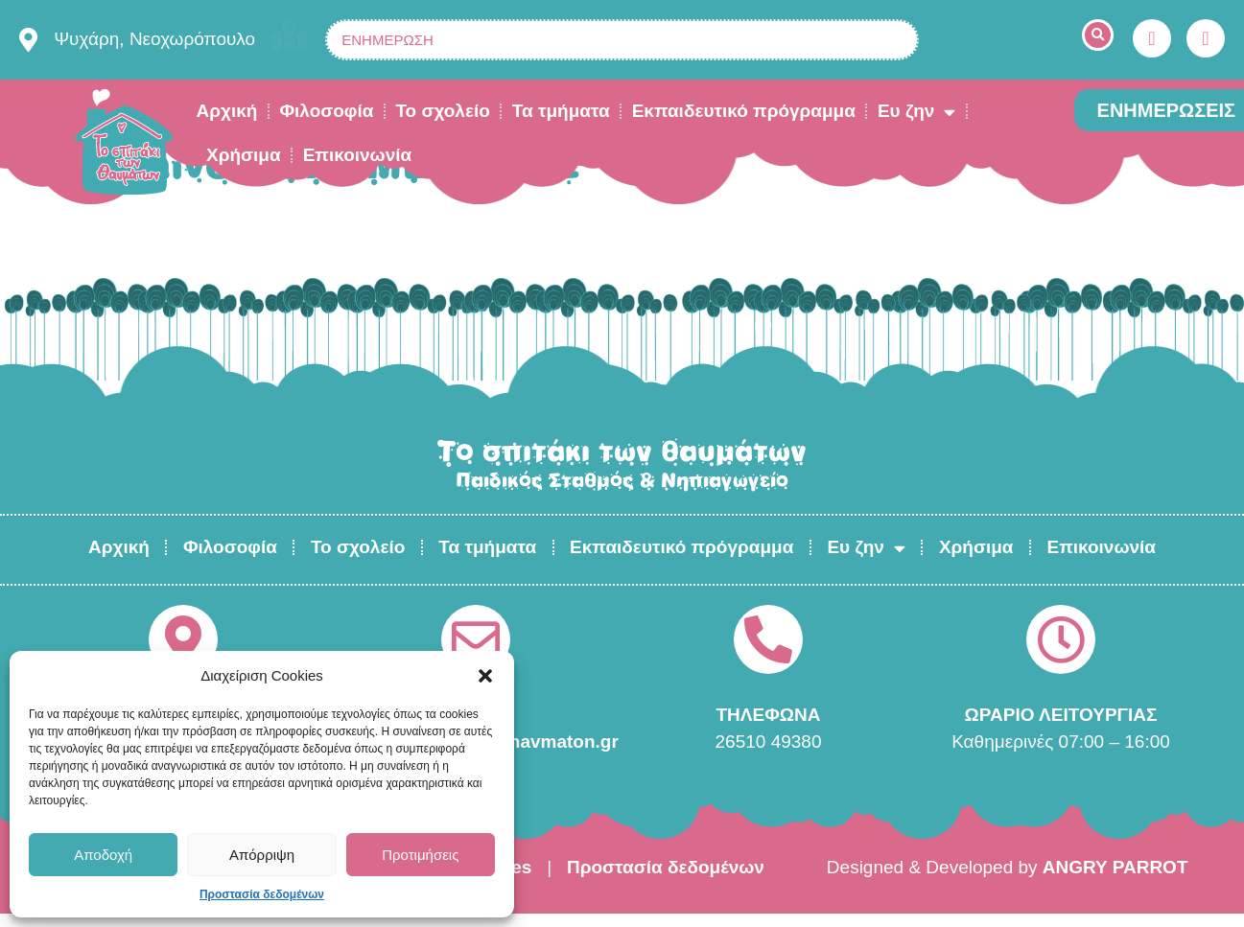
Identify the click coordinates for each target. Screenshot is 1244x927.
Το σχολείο (442, 111)
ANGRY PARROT (1115, 867)
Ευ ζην (916, 111)
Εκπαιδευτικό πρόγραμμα (744, 111)
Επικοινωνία (357, 155)
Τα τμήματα (561, 111)
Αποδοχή (103, 854)
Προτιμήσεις (420, 854)
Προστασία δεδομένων (262, 894)
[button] (485, 675)
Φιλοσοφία (326, 111)
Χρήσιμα (243, 155)
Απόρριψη (261, 854)
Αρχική (227, 111)
